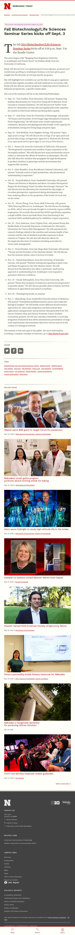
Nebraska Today (23, 6)
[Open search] (37, 931)
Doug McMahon (57, 368)
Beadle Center (45, 366)
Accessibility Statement (12, 895)
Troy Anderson (20, 371)
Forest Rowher (31, 371)
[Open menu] (12, 931)
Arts (17, 679)
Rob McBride (26, 368)
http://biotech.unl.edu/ (58, 333)
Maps (6, 870)
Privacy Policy (9, 905)
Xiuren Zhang (8, 371)
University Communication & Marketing (18, 840)
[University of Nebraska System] (66, 803)
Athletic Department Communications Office (20, 843)
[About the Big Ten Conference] (55, 803)
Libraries (7, 867)
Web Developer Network (57, 917)
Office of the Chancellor (13, 877)
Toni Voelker (8, 368)
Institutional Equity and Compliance (17, 898)
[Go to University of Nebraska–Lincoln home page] (7, 6)
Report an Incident (11, 881)
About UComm (12, 820)
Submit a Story (12, 823)
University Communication (20, 15)
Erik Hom (17, 368)
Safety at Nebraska (11, 908)
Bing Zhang (23, 374)
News (6, 873)
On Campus (20, 778)
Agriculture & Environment (25, 434)
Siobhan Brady (56, 366)
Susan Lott (36, 368)
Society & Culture (22, 582)
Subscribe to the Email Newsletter (19, 826)
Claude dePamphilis (11, 374)
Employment (8, 860)
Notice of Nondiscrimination (14, 901)
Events (6, 864)
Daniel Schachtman (45, 371)
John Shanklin (46, 368)
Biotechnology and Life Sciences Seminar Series (21, 366)
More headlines (62, 784)
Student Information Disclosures (16, 911)
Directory (7, 857)
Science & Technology (43, 434)
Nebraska (7, 15)
